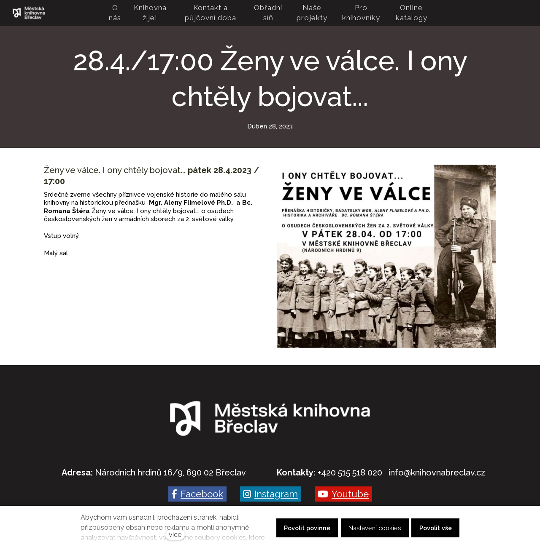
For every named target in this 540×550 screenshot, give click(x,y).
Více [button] (420, 13)
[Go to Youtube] (343, 494)
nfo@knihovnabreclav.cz (437, 472)
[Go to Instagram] (270, 494)
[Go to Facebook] (197, 494)
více (175, 535)
